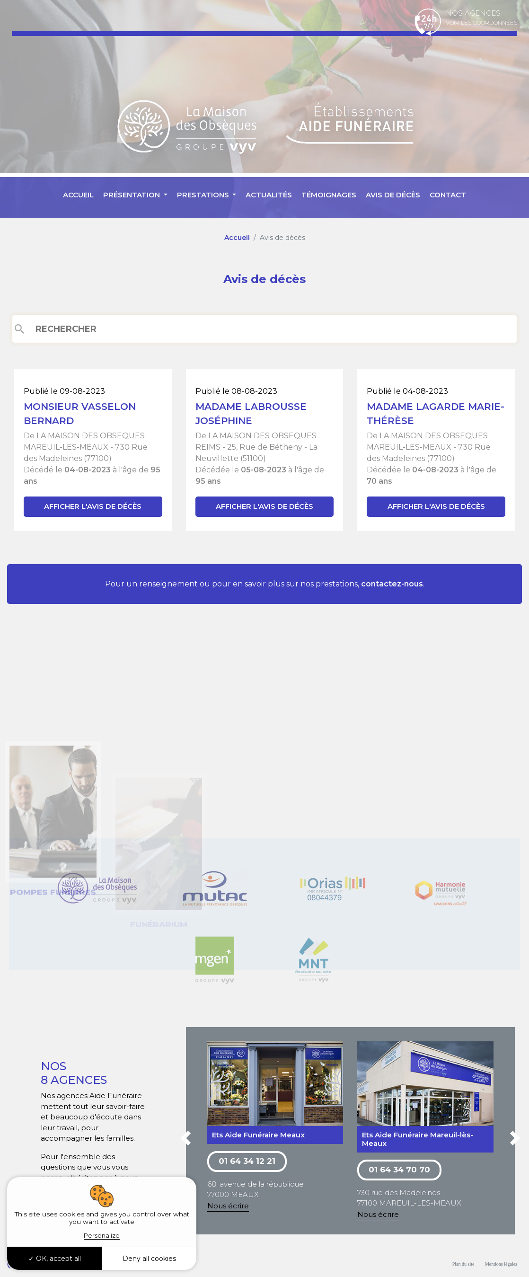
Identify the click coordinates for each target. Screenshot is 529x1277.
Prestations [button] (204, 194)
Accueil (78, 194)
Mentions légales (501, 1264)
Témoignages (328, 194)
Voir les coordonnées (481, 22)
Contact (448, 194)
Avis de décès (393, 194)
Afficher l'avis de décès (92, 506)
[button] (185, 1140)
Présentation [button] (132, 194)
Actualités (269, 194)
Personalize (102, 1235)
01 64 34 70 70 (399, 1169)
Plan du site (463, 1264)
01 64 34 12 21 (247, 1161)
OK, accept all (54, 1258)
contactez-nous (392, 583)
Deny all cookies (149, 1258)
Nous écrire (228, 1205)
